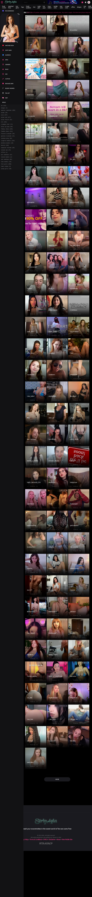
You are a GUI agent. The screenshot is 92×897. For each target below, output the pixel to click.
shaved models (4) (6, 163)
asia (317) (4, 116)
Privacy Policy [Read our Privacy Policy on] (24, 839)
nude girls (39, 7)
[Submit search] (44, 2)
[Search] (33, 2)
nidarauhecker (39, 12)
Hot (34, 7)
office (73, 7)
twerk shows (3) (6, 173)
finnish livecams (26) (8, 137)
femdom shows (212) (7, 134)
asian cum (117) (6, 119)
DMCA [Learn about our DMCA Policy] (45, 839)
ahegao (79, 7)
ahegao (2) (4, 108)
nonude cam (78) (6, 155)
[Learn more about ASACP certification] (48, 844)
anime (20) (4, 113)
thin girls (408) (6, 171)
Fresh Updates (28, 7)
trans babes (49, 7)
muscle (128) (5, 150)
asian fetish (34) (6, 121)
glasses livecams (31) (8, 139)
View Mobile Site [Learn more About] (67, 839)
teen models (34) (6, 168)
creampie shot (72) (7, 126)
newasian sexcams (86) (8, 152)
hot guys (44, 7)
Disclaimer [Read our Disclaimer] (52, 839)
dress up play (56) (7, 129)
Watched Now (10, 7)
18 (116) (3, 106)
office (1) (4, 158)
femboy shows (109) (7, 132)
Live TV (85, 7)
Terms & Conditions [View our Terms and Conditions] (36, 839)
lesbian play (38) (6, 142)
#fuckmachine (27, 12)
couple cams (67, 7)
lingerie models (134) (8, 145)
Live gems (17, 7)
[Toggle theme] (86, 2)
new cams (61, 7)
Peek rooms (4, 7)
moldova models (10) (7, 147)
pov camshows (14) (6, 160)
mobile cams (56, 7)
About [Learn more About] (58, 839)
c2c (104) (4, 124)
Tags (22, 7)
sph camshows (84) (6, 166)
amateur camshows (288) (8, 111)
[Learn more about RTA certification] (41, 844)
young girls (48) (6, 176)
